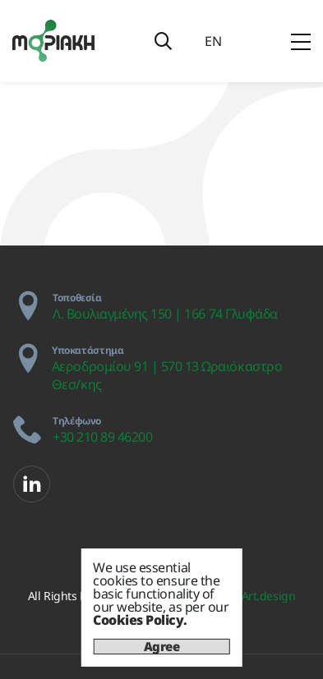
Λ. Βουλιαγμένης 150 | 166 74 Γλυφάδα (165, 314)
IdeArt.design (260, 595)
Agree (162, 646)
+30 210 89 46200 (102, 437)
